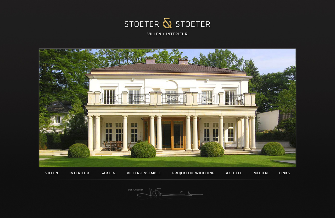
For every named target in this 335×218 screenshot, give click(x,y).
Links (284, 173)
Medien (260, 173)
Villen (52, 173)
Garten (108, 173)
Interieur (79, 173)
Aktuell (234, 173)
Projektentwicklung (193, 173)
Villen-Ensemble (143, 173)
